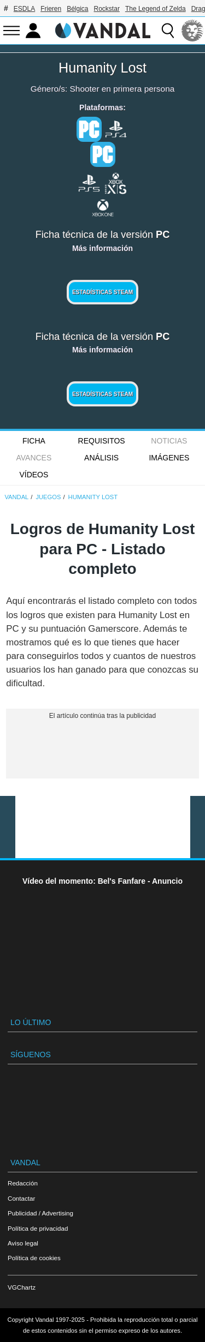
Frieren (50, 9)
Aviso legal (23, 1243)
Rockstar (107, 9)
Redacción (23, 1183)
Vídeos (33, 474)
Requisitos (101, 440)
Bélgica (77, 9)
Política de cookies (34, 1257)
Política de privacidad (38, 1228)
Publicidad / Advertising (40, 1213)
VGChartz (22, 1287)
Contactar (21, 1198)
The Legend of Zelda (155, 9)
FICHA (33, 440)
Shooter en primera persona (122, 88)
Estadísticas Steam (102, 292)
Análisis (101, 457)
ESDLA (24, 9)
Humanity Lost (102, 67)
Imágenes (169, 457)
